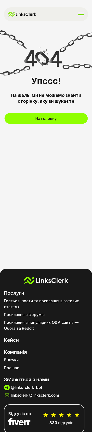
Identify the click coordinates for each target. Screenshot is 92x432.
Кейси (11, 340)
